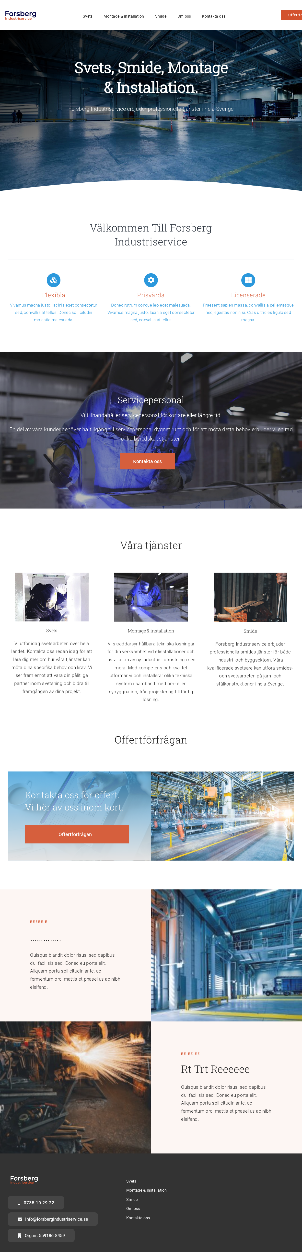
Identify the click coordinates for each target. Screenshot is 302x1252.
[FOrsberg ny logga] (22, 11)
